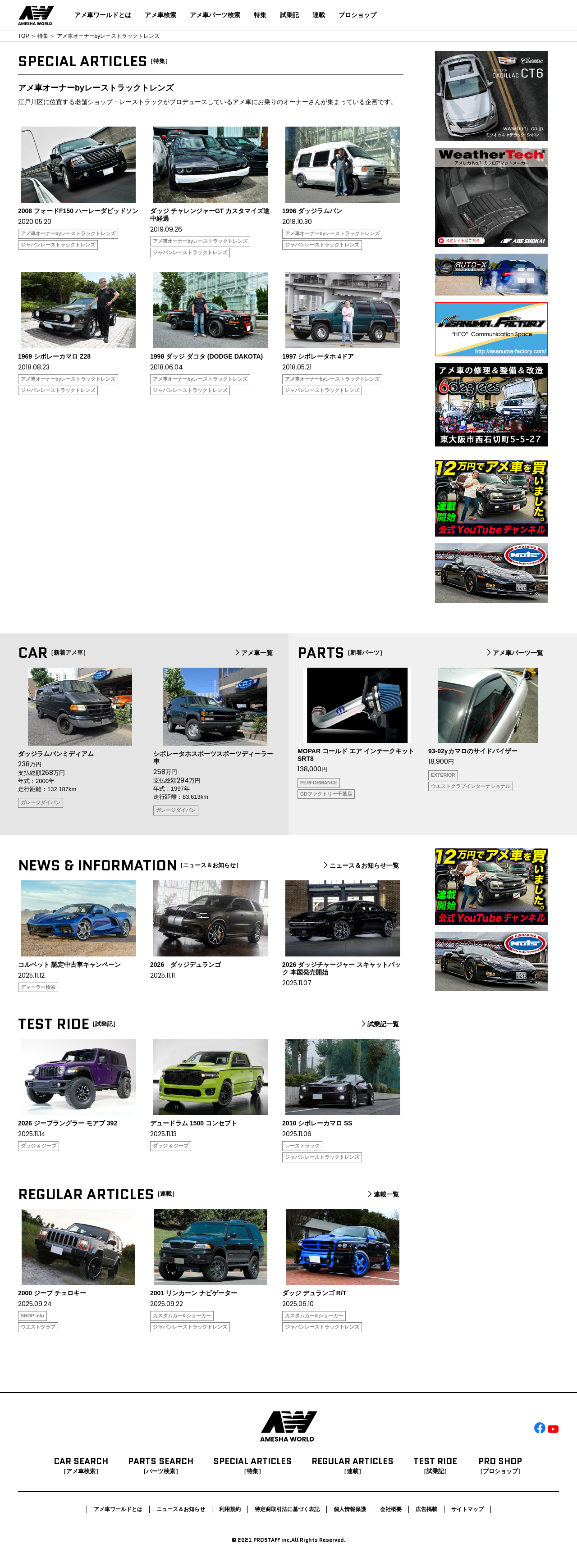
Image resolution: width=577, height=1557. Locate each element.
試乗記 (289, 14)
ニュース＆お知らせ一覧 (360, 865)
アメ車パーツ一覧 (514, 652)
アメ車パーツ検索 (215, 14)
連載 (318, 14)
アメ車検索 (160, 14)
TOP (23, 36)
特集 (260, 14)
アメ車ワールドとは (102, 14)
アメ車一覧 (253, 652)
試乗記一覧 (379, 1024)
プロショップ (357, 14)
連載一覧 (382, 1194)
